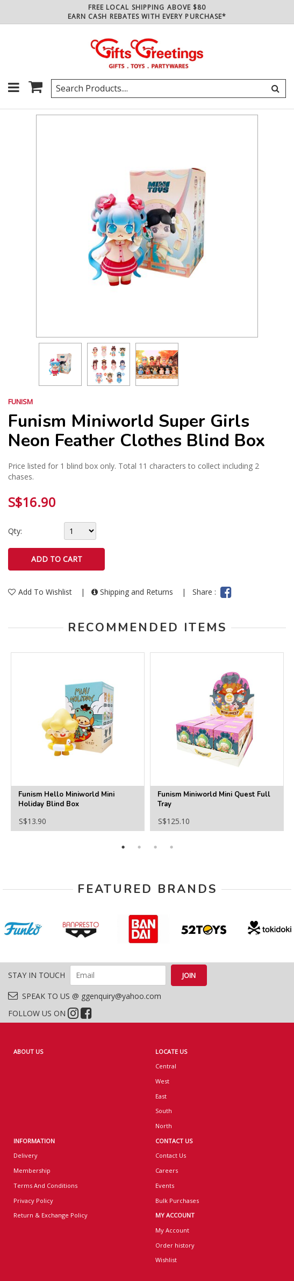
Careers (166, 1170)
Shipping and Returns (133, 592)
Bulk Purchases (177, 1200)
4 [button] (171, 847)
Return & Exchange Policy (50, 1215)
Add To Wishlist (41, 592)
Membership (32, 1170)
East (161, 1096)
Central (165, 1066)
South (163, 1111)
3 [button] (155, 847)
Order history (175, 1245)
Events (164, 1185)
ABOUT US (28, 1051)
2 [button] (139, 847)
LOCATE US (171, 1051)
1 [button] (123, 847)
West (162, 1081)
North (163, 1126)
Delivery (25, 1155)
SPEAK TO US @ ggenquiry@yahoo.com (84, 996)
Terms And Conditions (45, 1185)
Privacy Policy (33, 1200)
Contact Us (170, 1155)
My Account (172, 1230)
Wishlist (166, 1260)
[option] (60, 364)
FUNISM (20, 401)
